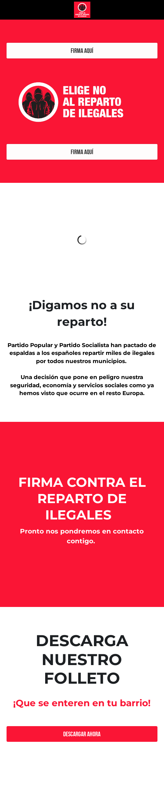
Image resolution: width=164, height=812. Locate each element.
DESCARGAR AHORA (81, 734)
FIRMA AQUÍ (82, 50)
